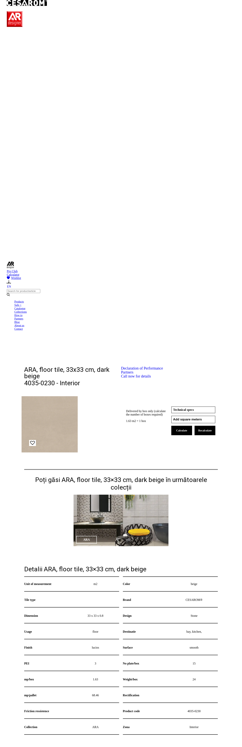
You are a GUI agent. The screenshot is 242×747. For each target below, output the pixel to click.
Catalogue (19, 308)
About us (19, 325)
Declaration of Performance (142, 368)
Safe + (17, 304)
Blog (17, 322)
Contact (18, 328)
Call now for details (136, 376)
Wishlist (14, 278)
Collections (20, 311)
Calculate (181, 430)
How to (18, 315)
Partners (18, 318)
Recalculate (205, 430)
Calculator (13, 274)
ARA (86, 539)
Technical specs (183, 410)
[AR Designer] (14, 25)
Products (19, 301)
